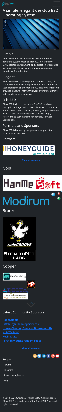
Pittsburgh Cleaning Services (21, 324)
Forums (7, 364)
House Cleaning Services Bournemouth (27, 328)
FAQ (6, 380)
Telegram (8, 369)
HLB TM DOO (11, 332)
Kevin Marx (10, 336)
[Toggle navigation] (56, 4)
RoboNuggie (10, 320)
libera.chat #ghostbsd (14, 375)
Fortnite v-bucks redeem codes (22, 340)
